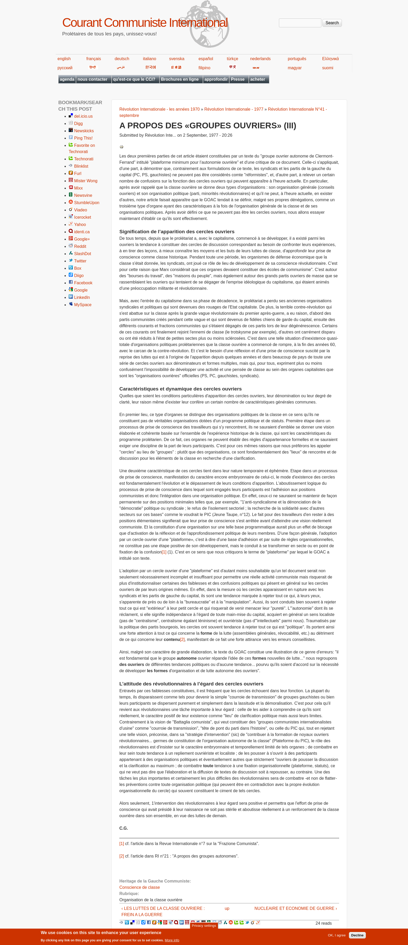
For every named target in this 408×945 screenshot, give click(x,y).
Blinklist (81, 166)
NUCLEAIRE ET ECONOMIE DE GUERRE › (295, 908)
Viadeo (80, 210)
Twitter (80, 261)
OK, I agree (337, 936)
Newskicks (84, 131)
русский (65, 68)
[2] (182, 639)
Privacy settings (204, 927)
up (227, 908)
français (93, 58)
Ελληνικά (330, 58)
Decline (357, 936)
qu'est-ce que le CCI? (134, 79)
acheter (257, 79)
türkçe (232, 58)
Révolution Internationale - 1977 (233, 109)
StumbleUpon (86, 202)
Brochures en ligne (180, 79)
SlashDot (82, 253)
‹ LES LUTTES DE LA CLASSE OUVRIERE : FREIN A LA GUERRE (163, 911)
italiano (149, 58)
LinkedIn (82, 297)
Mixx (78, 188)
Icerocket (82, 217)
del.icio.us (83, 116)
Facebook (83, 283)
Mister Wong (86, 181)
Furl (77, 173)
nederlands (260, 58)
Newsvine (83, 195)
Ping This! (83, 138)
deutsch (122, 58)
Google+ (82, 239)
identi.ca (82, 232)
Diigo (79, 275)
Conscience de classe (139, 887)
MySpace (83, 305)
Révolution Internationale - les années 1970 (159, 109)
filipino (204, 68)
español (206, 58)
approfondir (216, 79)
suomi (327, 68)
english (64, 58)
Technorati (83, 159)
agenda (67, 79)
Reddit (80, 246)
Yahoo (80, 224)
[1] (164, 552)
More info (172, 941)
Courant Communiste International (144, 22)
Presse (238, 79)
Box (77, 268)
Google (81, 290)
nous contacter (92, 79)
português (297, 58)
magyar (295, 68)
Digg (78, 123)
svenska (176, 58)
